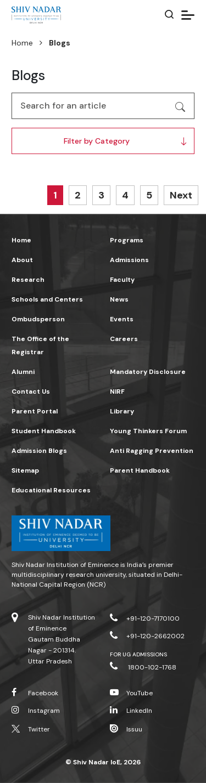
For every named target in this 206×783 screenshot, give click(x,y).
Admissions (129, 260)
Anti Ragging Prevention (151, 450)
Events (121, 319)
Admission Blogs (39, 450)
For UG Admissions (139, 654)
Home (22, 43)
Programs (126, 240)
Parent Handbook (140, 470)
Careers (124, 338)
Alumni (23, 371)
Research (28, 279)
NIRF (117, 391)
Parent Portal (35, 411)
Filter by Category (97, 141)
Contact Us (31, 391)
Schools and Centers (47, 299)
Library (122, 411)
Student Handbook (44, 431)
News (119, 299)
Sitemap (25, 470)
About (22, 260)
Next (181, 195)
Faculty (122, 279)
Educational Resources (51, 490)
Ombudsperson (38, 319)
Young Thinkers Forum (148, 431)
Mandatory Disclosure (148, 371)
